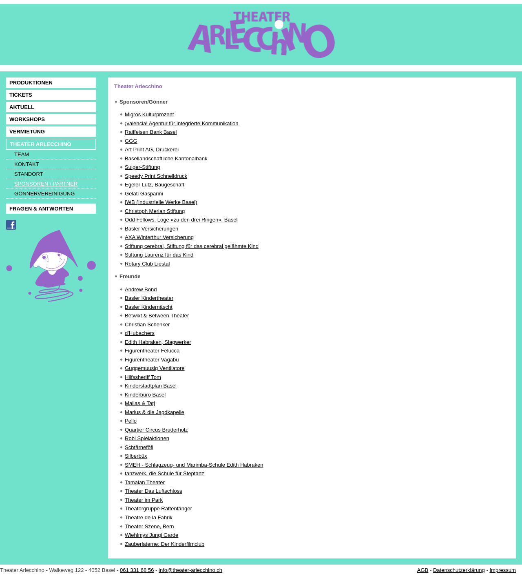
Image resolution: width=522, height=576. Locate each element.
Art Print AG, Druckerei (152, 149)
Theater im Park (144, 500)
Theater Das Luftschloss (153, 491)
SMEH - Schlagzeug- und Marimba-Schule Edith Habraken (194, 465)
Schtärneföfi (139, 447)
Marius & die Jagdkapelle (154, 412)
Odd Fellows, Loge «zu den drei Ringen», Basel (181, 220)
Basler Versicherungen (151, 229)
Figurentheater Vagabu (152, 360)
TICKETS (20, 95)
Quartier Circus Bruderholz (156, 430)
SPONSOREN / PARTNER (45, 184)
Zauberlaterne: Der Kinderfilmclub (164, 544)
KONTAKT (26, 164)
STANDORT (28, 174)
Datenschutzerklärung (459, 570)
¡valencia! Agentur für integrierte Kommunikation (181, 123)
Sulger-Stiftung (142, 167)
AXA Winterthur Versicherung (159, 237)
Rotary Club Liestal (147, 264)
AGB (423, 570)
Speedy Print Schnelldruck (156, 176)
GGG (131, 141)
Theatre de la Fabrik (149, 517)
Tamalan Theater (145, 482)
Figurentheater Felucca (152, 351)
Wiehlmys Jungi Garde (151, 535)
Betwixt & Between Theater (157, 315)
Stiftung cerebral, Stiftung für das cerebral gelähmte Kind (192, 246)
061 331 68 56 (137, 570)
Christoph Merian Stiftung (155, 211)
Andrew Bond (141, 289)
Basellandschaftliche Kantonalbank (166, 158)
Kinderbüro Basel (145, 395)
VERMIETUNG (27, 131)
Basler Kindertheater (149, 298)
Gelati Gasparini (144, 194)
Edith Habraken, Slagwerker (158, 342)
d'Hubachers (140, 333)
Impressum (502, 570)
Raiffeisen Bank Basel (151, 132)
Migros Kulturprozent (149, 114)
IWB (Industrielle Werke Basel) (161, 202)
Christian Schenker (147, 324)
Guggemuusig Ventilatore (155, 368)
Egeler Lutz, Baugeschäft (154, 185)
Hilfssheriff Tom (143, 377)
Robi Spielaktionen (147, 438)
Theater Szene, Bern (149, 526)
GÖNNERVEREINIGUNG (44, 194)
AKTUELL (21, 107)
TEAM (21, 154)
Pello (131, 421)
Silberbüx (136, 456)
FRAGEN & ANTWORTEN (41, 209)
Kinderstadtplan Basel (151, 386)
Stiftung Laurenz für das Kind (159, 255)
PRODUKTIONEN (31, 83)
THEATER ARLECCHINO (40, 144)
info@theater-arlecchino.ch (190, 570)
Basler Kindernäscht (149, 307)
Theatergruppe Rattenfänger (158, 508)
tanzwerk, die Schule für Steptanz (164, 473)
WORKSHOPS (27, 119)
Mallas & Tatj (140, 403)
